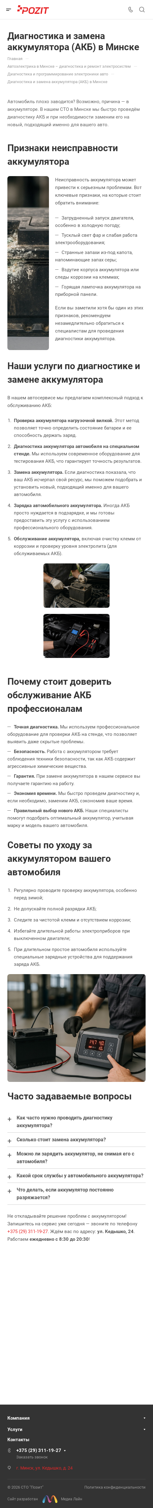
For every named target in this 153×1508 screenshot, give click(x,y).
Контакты (18, 1439)
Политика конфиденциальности (115, 1487)
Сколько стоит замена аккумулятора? (61, 1140)
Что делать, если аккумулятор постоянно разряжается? (65, 1193)
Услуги (14, 1429)
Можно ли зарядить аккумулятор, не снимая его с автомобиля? (75, 1157)
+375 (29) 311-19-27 (27, 1231)
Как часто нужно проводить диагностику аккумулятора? (64, 1121)
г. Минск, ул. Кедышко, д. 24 (44, 1468)
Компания (18, 1418)
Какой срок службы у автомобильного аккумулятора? (80, 1176)
